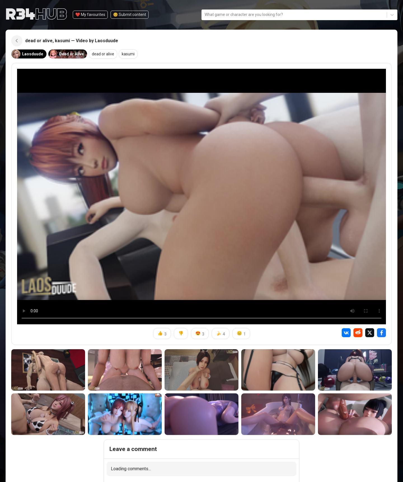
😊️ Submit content (129, 14)
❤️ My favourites (90, 14)
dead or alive (103, 54)
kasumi (128, 54)
